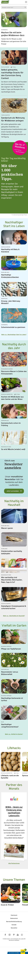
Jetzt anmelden (12, 491)
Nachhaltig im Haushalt (14, 503)
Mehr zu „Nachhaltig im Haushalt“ (14, 616)
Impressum (14, 915)
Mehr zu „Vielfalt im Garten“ (14, 734)
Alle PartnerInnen (14, 863)
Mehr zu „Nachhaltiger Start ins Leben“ (14, 335)
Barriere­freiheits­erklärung (14, 921)
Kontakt (14, 925)
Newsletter (14, 928)
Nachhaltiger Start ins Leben (14, 224)
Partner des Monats (14, 787)
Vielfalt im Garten (14, 626)
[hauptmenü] (26, 2)
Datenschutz (14, 918)
